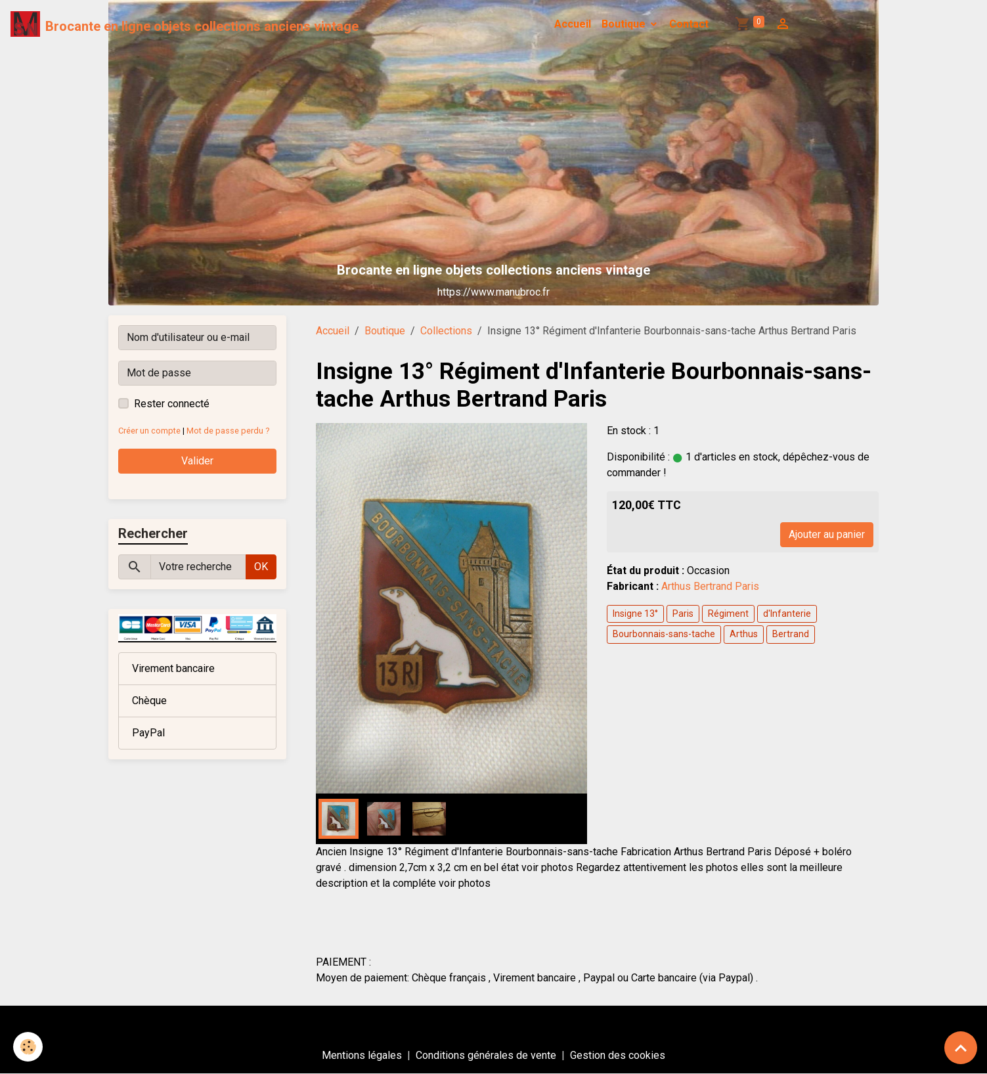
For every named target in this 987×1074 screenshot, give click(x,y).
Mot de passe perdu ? (227, 431)
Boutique (625, 24)
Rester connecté (171, 403)
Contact (689, 24)
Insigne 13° (635, 613)
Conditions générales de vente (486, 1055)
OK (261, 566)
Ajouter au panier (827, 534)
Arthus (744, 634)
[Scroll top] (960, 1047)
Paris (682, 613)
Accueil (572, 24)
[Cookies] (28, 1047)
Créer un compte (149, 431)
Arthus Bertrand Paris (710, 586)
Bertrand (790, 634)
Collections (446, 330)
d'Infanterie (787, 613)
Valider (197, 461)
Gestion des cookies (617, 1055)
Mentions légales (362, 1055)
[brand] (185, 24)
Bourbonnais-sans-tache (664, 634)
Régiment (728, 613)
